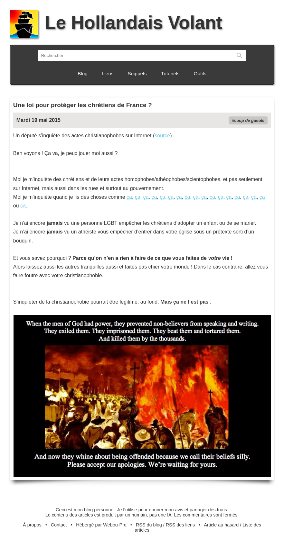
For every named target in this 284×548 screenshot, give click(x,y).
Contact (59, 524)
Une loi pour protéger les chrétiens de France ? (82, 105)
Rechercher (239, 55)
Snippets (137, 73)
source (162, 135)
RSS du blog (149, 524)
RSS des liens (180, 524)
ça (129, 197)
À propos (32, 524)
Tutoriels (170, 73)
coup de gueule (249, 120)
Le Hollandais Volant (116, 23)
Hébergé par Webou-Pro (101, 524)
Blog (82, 73)
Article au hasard (221, 524)
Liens (107, 73)
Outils (200, 73)
